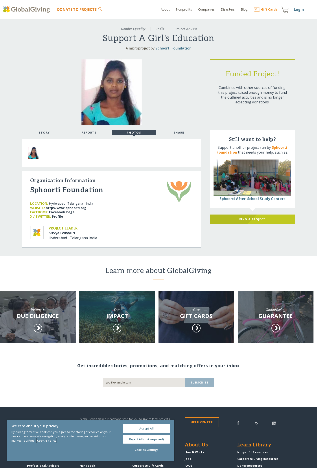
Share (178, 132)
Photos (134, 132)
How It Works (194, 452)
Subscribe (199, 382)
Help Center (202, 422)
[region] (90, 440)
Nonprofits (184, 9)
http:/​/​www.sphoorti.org (66, 208)
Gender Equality (133, 29)
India (160, 29)
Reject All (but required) (146, 439)
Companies (206, 9)
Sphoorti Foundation (173, 48)
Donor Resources (249, 466)
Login (299, 9)
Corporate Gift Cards (148, 466)
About (165, 9)
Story (44, 132)
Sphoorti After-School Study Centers (252, 198)
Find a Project (252, 219)
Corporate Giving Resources (257, 459)
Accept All (146, 428)
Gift (265, 9)
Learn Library (254, 445)
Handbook (87, 466)
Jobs (188, 459)
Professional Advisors (43, 466)
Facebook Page (61, 212)
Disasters (228, 9)
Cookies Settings (146, 450)
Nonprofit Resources (252, 452)
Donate (77, 9)
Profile (57, 216)
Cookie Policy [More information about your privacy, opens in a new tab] (46, 440)
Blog (244, 9)
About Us (196, 445)
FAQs (188, 466)
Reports (89, 132)
